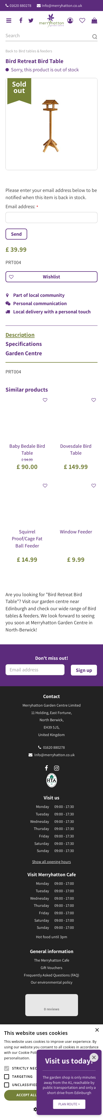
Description (20, 335)
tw (31, 20)
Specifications (23, 344)
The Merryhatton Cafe (51, 960)
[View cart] (94, 20)
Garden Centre (23, 353)
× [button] (97, 1030)
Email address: (21, 206)
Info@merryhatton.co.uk (62, 5)
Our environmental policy (51, 982)
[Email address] (35, 669)
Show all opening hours (51, 861)
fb (21, 20)
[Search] (51, 35)
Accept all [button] (26, 1095)
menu (8, 20)
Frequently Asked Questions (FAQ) (51, 975)
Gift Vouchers (51, 967)
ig (56, 768)
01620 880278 (20, 5)
